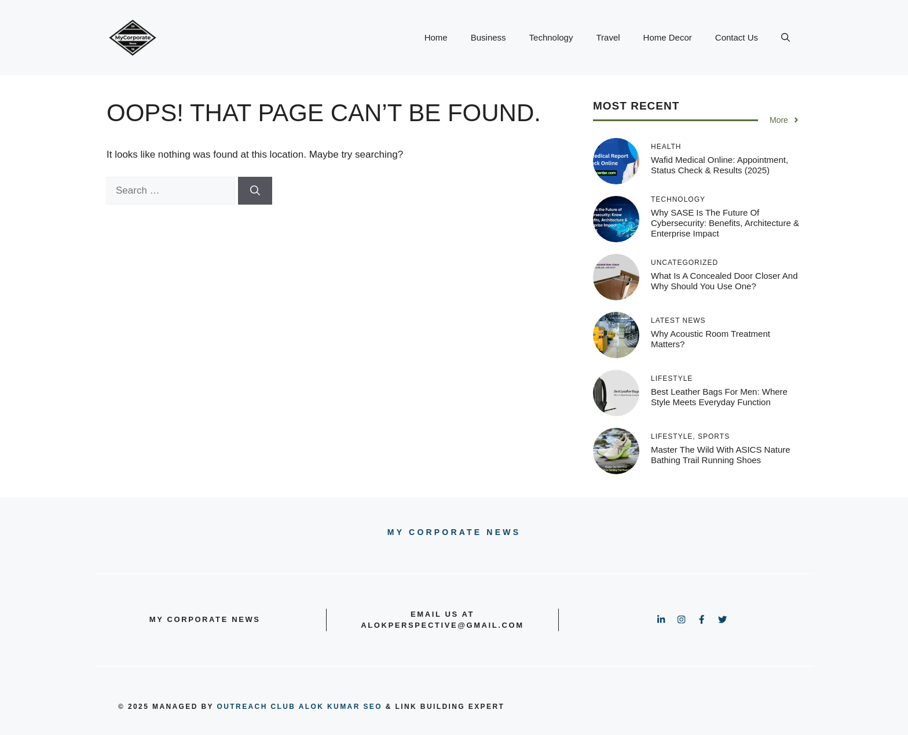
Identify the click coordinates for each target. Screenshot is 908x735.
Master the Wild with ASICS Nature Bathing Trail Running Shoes (720, 455)
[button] (785, 37)
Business (488, 37)
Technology (551, 37)
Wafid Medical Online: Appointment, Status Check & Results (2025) (719, 165)
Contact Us (736, 37)
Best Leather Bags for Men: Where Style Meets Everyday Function (719, 397)
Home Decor (667, 37)
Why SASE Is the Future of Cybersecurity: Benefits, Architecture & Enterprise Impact (725, 223)
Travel (608, 37)
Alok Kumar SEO (340, 707)
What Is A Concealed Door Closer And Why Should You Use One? (724, 281)
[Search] (255, 191)
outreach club (256, 707)
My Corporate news (454, 532)
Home (436, 37)
